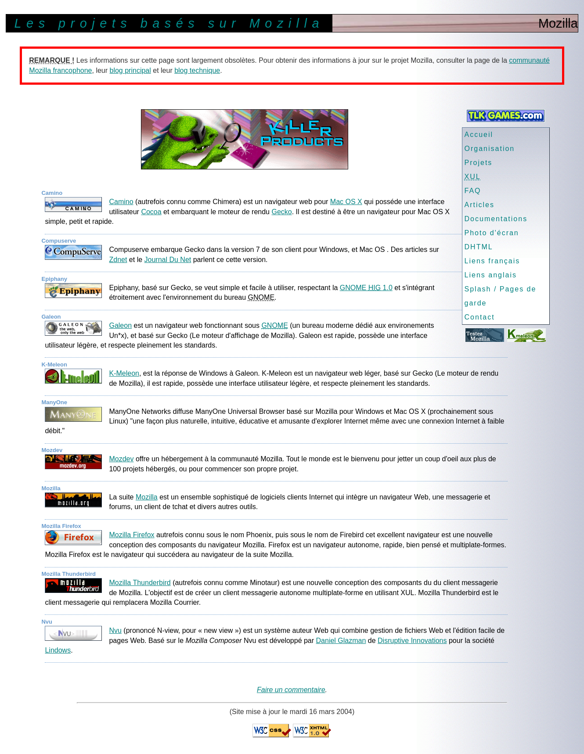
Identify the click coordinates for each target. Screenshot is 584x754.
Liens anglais (491, 275)
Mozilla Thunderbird (139, 582)
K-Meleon (124, 373)
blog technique (197, 70)
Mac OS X (346, 201)
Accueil (479, 134)
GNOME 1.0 (366, 287)
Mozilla (147, 497)
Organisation (490, 148)
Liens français (492, 261)
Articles (479, 204)
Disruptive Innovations (412, 640)
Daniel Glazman (341, 640)
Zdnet (118, 259)
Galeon (120, 325)
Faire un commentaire (291, 689)
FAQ (473, 190)
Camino (121, 201)
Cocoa (151, 211)
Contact (480, 317)
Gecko (281, 211)
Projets (479, 162)
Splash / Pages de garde (501, 296)
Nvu (115, 630)
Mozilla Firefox (131, 535)
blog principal (130, 70)
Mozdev (121, 459)
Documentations (496, 219)
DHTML (479, 247)
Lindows (58, 650)
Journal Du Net (167, 259)
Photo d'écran (492, 233)
